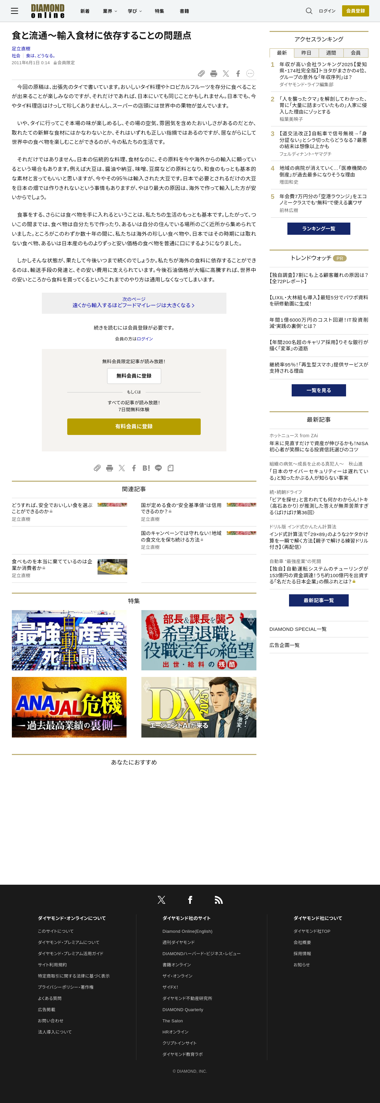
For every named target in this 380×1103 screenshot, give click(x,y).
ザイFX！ (170, 987)
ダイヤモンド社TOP (312, 931)
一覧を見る (319, 390)
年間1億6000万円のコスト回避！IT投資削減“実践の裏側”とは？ (319, 323)
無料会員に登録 (134, 376)
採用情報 (302, 953)
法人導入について (55, 1032)
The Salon (172, 1020)
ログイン (326, 11)
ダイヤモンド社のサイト (186, 918)
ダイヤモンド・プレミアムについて (69, 942)
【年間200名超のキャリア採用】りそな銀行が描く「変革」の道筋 (319, 345)
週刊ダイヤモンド (178, 942)
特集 (160, 11)
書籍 (185, 11)
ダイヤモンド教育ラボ (182, 1054)
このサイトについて (56, 931)
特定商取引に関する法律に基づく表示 (74, 976)
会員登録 (354, 11)
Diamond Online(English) (187, 931)
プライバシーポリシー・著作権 (66, 987)
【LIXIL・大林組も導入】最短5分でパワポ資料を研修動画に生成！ (319, 301)
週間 (331, 53)
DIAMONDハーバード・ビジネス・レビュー (201, 953)
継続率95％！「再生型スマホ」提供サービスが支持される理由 (319, 368)
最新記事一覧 (319, 600)
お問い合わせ (51, 1020)
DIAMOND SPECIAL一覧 (298, 629)
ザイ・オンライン (177, 976)
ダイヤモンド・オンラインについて (72, 918)
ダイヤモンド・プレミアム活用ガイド (70, 953)
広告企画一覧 (285, 645)
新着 (86, 11)
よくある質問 (50, 998)
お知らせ (302, 964)
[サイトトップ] (42, 11)
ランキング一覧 (319, 228)
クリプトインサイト (179, 1043)
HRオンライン (175, 1032)
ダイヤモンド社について (318, 918)
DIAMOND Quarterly (182, 1009)
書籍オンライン (176, 964)
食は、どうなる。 (40, 55)
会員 (356, 53)
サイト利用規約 (52, 964)
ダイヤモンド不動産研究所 (187, 998)
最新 (282, 53)
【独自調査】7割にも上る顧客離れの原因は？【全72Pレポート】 (319, 278)
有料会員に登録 (134, 426)
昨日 (307, 53)
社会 (16, 55)
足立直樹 (21, 48)
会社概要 (302, 942)
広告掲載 (46, 1009)
